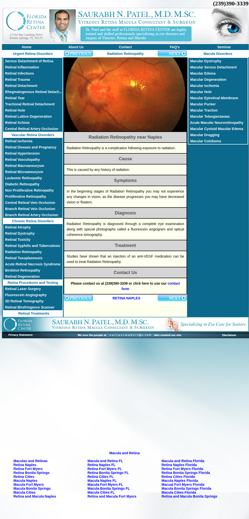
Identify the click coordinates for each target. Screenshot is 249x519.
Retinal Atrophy (17, 227)
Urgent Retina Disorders (33, 54)
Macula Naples (26, 481)
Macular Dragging (203, 135)
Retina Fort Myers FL (105, 469)
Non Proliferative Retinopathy (28, 190)
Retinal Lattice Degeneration (27, 116)
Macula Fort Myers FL (105, 485)
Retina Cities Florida (178, 477)
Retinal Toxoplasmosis (22, 258)
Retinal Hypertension (21, 153)
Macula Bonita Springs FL (109, 488)
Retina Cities (24, 477)
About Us (76, 47)
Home (27, 47)
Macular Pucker (202, 104)
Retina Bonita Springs (32, 473)
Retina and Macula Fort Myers (112, 496)
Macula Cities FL (101, 492)
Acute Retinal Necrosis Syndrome (31, 264)
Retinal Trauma (16, 79)
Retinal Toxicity (16, 240)
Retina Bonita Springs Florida (186, 473)
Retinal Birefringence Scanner (29, 307)
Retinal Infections (18, 73)
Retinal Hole (14, 110)
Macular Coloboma (204, 141)
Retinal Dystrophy (19, 233)
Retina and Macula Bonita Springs (189, 496)
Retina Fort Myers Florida (182, 469)
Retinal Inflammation (21, 67)
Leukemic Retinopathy (22, 178)
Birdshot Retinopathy (21, 270)
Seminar (224, 47)
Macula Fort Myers (29, 485)
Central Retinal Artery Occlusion (30, 129)
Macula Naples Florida (180, 481)
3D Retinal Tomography (23, 301)
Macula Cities (25, 492)
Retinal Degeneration (21, 276)
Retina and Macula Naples (35, 496)
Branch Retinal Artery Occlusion (30, 215)
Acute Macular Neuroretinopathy (216, 123)
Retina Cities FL (101, 477)
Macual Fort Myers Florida (183, 485)
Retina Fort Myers (28, 469)
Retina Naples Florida (179, 465)
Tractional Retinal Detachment (29, 104)
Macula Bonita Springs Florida (186, 488)
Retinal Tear (14, 98)
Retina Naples (25, 465)
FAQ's (175, 47)
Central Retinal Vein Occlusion (29, 203)
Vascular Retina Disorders (32, 135)
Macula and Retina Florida (183, 461)
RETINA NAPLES (126, 298)
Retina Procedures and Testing (32, 283)
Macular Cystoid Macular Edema (215, 129)
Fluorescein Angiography (25, 295)
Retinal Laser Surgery (22, 289)
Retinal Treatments (32, 313)
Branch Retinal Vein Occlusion (29, 209)
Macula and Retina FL (105, 461)
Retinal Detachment (20, 86)
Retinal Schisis (16, 123)
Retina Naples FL (102, 465)
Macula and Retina (124, 453)
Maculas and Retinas (31, 461)
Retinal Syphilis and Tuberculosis (31, 246)
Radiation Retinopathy (22, 252)
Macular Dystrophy (204, 61)
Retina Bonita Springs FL (108, 473)
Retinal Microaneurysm (23, 172)
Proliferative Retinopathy (24, 196)
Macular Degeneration (207, 79)
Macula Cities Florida (179, 492)
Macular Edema (202, 73)
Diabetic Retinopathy (21, 184)
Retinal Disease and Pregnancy (30, 147)
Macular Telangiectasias (209, 116)
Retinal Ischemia (17, 141)
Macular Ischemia (203, 86)
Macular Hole (200, 92)
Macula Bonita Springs (32, 488)
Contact (125, 47)
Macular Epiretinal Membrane (213, 98)
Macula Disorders (218, 54)
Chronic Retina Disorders (33, 221)
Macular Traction (203, 110)
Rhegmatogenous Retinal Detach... (32, 92)
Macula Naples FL (102, 481)
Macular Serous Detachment (212, 67)
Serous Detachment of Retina (28, 61)
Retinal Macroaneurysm (23, 166)
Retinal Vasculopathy (21, 160)
